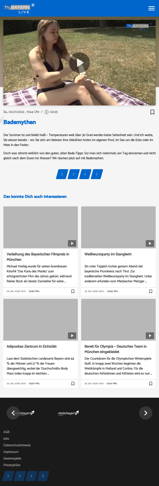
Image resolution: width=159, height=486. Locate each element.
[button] (13, 413)
